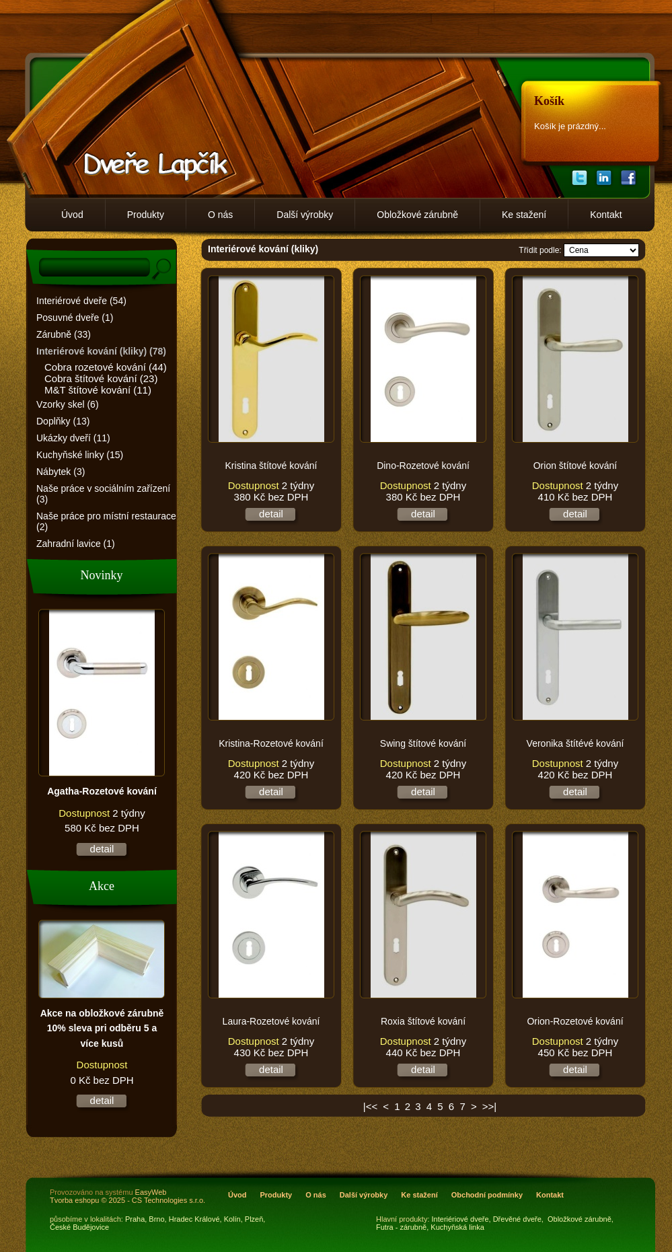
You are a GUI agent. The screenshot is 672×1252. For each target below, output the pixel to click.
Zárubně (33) (63, 334)
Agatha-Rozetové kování (102, 791)
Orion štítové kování (575, 465)
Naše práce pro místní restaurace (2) (106, 521)
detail (102, 848)
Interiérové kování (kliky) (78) (101, 351)
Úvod (72, 214)
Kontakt (606, 214)
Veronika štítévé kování (575, 743)
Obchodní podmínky (487, 1195)
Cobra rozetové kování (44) (105, 367)
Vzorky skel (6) (67, 404)
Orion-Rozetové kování (575, 1021)
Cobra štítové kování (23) (100, 378)
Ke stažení (524, 214)
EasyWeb (151, 1192)
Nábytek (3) (60, 471)
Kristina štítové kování (271, 465)
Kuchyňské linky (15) (79, 454)
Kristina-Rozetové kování (271, 743)
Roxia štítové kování (423, 1021)
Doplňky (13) (62, 421)
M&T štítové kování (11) (97, 390)
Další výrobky (304, 214)
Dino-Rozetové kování (423, 465)
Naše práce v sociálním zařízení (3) (103, 494)
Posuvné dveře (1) (74, 317)
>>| (489, 1106)
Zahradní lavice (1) (75, 543)
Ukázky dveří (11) (73, 438)
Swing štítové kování (423, 743)
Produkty (145, 214)
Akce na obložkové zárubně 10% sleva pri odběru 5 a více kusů (102, 1028)
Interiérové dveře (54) (81, 300)
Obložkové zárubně (417, 214)
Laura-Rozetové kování (271, 1021)
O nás (220, 214)
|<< (370, 1106)
